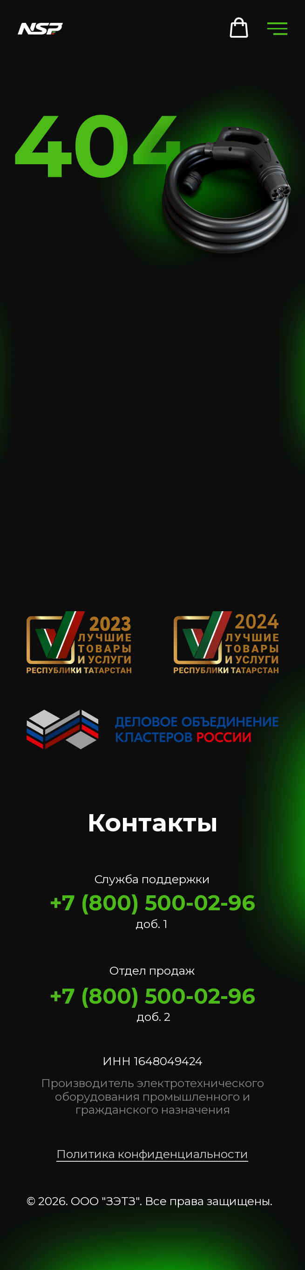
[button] (239, 28)
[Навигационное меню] (277, 28)
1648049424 (168, 1061)
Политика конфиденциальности (152, 1154)
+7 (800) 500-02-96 (152, 902)
